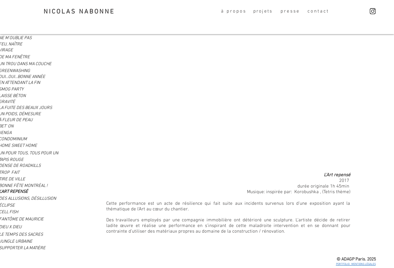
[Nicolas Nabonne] (373, 11)
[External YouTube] (228, 101)
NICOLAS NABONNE (79, 12)
